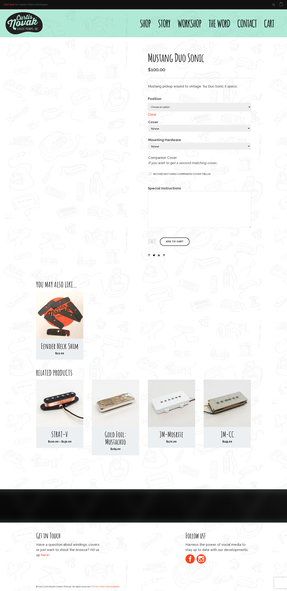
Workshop (189, 23)
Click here (9, 4)
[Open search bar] (281, 16)
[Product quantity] (152, 241)
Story (164, 23)
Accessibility (113, 586)
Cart (269, 23)
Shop (145, 23)
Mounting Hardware (164, 140)
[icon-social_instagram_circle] (201, 559)
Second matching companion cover (182, 174)
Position (154, 99)
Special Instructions (164, 188)
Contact (247, 23)
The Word (219, 23)
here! (45, 555)
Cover (153, 122)
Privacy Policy (99, 586)
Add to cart (175, 241)
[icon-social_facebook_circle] (191, 559)
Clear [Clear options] (152, 114)
